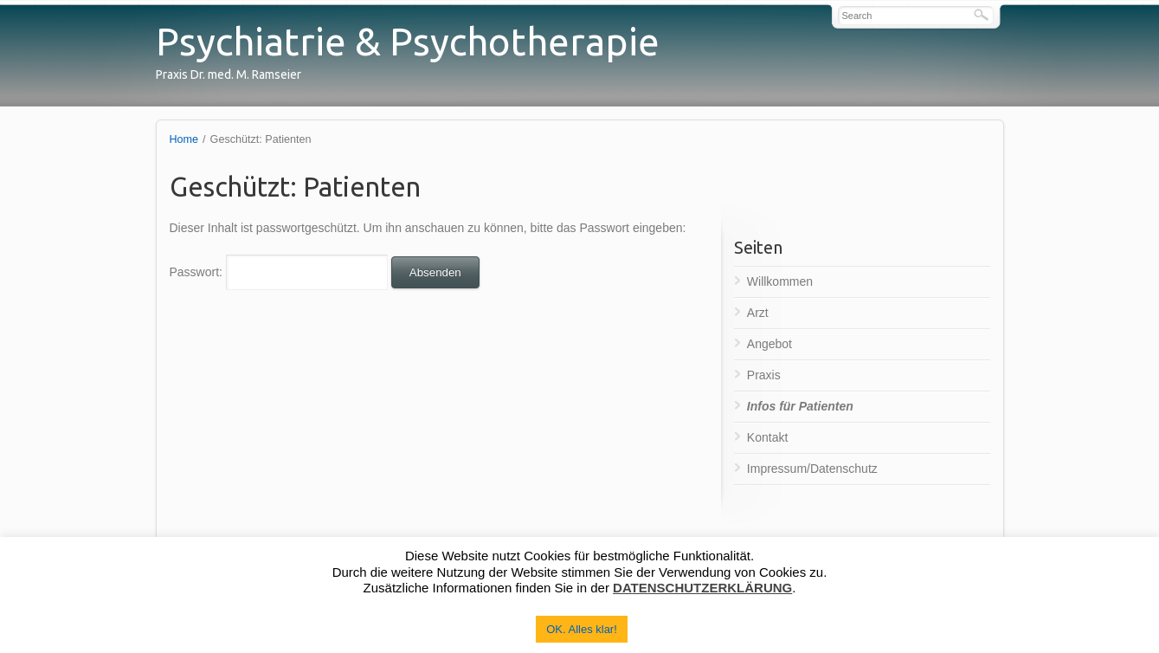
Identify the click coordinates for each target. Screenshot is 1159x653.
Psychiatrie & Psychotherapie (408, 41)
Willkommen (780, 281)
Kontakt (767, 437)
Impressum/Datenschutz (812, 468)
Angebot (769, 344)
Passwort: (279, 272)
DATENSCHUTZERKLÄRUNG (702, 587)
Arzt (758, 313)
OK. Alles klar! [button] (581, 629)
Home (184, 139)
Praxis (764, 375)
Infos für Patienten (800, 406)
